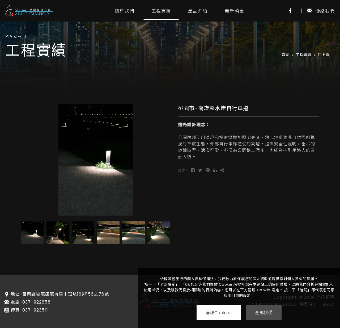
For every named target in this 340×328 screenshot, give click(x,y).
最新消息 (234, 11)
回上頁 (324, 55)
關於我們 (124, 11)
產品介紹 (197, 11)
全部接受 (264, 313)
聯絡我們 (321, 11)
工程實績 (161, 11)
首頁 (285, 55)
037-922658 (36, 302)
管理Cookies (218, 313)
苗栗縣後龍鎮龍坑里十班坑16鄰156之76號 (65, 294)
